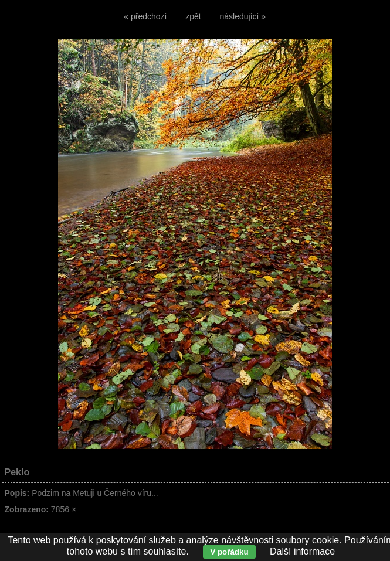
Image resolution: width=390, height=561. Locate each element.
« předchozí (145, 16)
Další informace (302, 551)
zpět (193, 16)
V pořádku (229, 552)
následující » (243, 16)
